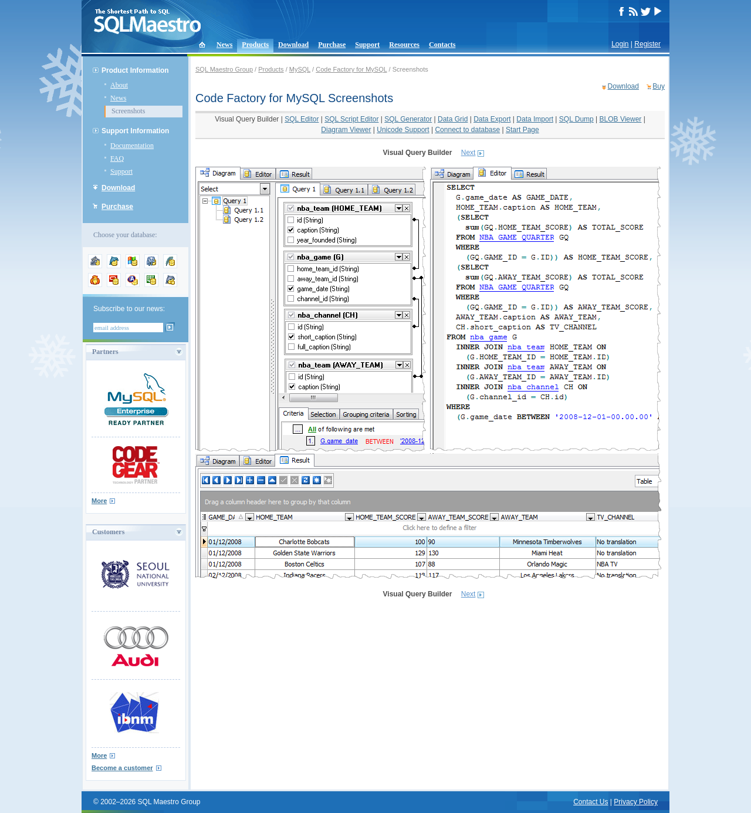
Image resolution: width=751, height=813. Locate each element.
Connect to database (467, 130)
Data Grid (453, 119)
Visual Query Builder (247, 119)
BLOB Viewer (621, 119)
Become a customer (122, 767)
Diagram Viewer (346, 130)
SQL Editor (302, 119)
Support (367, 45)
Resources (404, 45)
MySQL (299, 69)
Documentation (132, 145)
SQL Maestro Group (224, 69)
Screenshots (128, 111)
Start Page (522, 130)
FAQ (117, 158)
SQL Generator (408, 119)
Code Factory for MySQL (351, 69)
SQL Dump (576, 119)
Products (255, 45)
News (224, 45)
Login (619, 44)
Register (647, 44)
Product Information (135, 70)
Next (468, 153)
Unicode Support (403, 130)
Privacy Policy (636, 802)
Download (293, 45)
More (99, 500)
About (119, 85)
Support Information (135, 131)
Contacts (442, 45)
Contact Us (590, 802)
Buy (658, 86)
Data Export (491, 119)
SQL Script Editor (351, 119)
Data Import (534, 119)
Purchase (332, 45)
